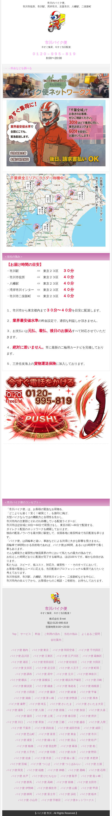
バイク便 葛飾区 (92, 655)
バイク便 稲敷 (35, 770)
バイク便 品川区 (20, 655)
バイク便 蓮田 (23, 715)
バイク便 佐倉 (22, 758)
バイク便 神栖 (56, 770)
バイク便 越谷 (76, 722)
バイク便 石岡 (97, 770)
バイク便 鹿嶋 (76, 770)
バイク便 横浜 (18, 679)
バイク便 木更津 (88, 758)
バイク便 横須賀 (22, 686)
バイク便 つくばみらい (67, 764)
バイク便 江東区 (43, 655)
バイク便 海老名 (66, 686)
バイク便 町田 (91, 667)
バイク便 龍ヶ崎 (91, 776)
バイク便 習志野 (47, 746)
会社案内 (56, 639)
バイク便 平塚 (88, 691)
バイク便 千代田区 (90, 650)
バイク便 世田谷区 (43, 662)
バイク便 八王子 (69, 667)
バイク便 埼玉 (38, 703)
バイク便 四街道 (44, 727)
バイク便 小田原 (25, 691)
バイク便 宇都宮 (51, 800)
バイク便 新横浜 (40, 679)
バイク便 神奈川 (87, 674)
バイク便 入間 (97, 722)
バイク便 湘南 (22, 698)
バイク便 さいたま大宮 (89, 703)
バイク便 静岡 (23, 794)
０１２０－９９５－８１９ (54, 54)
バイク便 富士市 (45, 794)
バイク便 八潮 (35, 710)
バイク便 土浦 (93, 764)
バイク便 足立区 (45, 667)
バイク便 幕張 (69, 746)
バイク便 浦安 (23, 740)
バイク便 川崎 (93, 679)
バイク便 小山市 (27, 800)
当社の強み (70, 633)
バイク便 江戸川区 (68, 655)
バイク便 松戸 (88, 740)
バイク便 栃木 (88, 794)
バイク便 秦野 (17, 703)
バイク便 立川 (65, 674)
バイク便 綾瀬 (67, 691)
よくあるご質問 (90, 633)
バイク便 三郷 (56, 722)
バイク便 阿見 (15, 770)
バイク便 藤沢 (47, 691)
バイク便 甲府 (89, 788)
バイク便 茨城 (18, 764)
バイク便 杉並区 (67, 662)
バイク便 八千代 (25, 752)
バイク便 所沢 (88, 715)
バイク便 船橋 (25, 746)
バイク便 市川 (88, 734)
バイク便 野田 (88, 752)
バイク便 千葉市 (21, 727)
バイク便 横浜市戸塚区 (67, 679)
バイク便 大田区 (91, 662)
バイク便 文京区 (22, 667)
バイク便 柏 (88, 746)
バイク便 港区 (19, 662)
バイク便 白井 (67, 752)
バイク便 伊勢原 (67, 698)
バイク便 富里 (47, 734)
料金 (37, 633)
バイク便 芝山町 (25, 734)
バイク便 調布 (23, 674)
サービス (25, 633)
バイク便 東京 (40, 650)
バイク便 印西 (47, 752)
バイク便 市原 (43, 758)
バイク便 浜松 (67, 794)
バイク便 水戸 (19, 776)
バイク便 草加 (35, 722)
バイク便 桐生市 (47, 788)
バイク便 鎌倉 (44, 686)
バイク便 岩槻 (56, 710)
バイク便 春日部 (66, 715)
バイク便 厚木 (89, 698)
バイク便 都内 (19, 650)
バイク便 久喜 (97, 710)
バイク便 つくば (40, 764)
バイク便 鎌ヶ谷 (45, 740)
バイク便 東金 (67, 734)
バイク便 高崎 (44, 782)
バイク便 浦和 (15, 710)
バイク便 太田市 (87, 782)
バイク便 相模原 (89, 686)
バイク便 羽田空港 (64, 650)
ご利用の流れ (52, 633)
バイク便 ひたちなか (44, 776)
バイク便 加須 (76, 710)
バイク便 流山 (67, 740)
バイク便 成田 (92, 727)
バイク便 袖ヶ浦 (65, 758)
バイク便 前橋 (65, 782)
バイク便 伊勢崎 (23, 788)
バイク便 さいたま (61, 703)
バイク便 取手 (69, 776)
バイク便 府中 (44, 674)
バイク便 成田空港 (69, 727)
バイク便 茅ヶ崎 (44, 698)
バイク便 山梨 (69, 788)
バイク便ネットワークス (79, 800)
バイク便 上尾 (44, 715)
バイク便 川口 (15, 722)
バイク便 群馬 (23, 782)
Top (14, 633)
